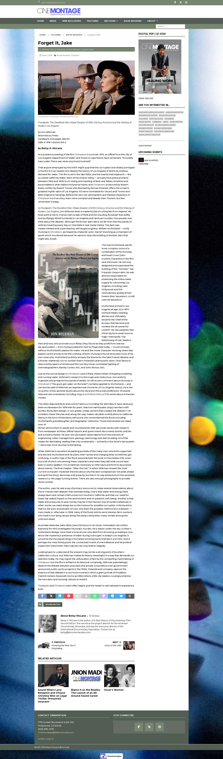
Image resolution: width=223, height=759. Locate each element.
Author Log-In (45, 738)
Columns (56, 35)
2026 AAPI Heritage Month (151, 112)
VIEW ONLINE (145, 98)
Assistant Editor (167, 115)
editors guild (156, 119)
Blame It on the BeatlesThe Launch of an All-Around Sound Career (85, 693)
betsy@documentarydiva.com (76, 632)
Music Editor (176, 122)
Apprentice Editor (148, 115)
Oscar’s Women (114, 690)
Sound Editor (52, 604)
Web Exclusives (71, 21)
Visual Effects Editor (149, 135)
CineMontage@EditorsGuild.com (56, 732)
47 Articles (94, 616)
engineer (169, 119)
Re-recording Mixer (165, 125)
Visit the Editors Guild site (51, 2)
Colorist (143, 119)
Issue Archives (132, 21)
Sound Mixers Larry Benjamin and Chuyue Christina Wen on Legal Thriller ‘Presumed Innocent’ (52, 696)
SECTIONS (109, 21)
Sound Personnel (163, 128)
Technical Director (164, 131)
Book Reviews (63, 55)
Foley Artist (145, 122)
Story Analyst (146, 131)
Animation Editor (174, 112)
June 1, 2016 (47, 55)
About (151, 21)
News (53, 21)
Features (92, 21)
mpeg (165, 122)
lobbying (156, 122)
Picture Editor (146, 125)
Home (40, 21)
